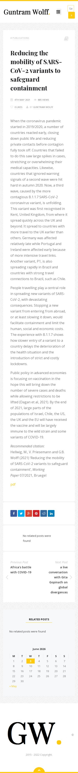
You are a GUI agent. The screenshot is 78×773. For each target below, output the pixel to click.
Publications (20, 37)
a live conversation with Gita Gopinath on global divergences (58, 579)
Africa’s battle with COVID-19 (20, 569)
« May (13, 686)
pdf (13, 484)
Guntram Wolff (43, 107)
